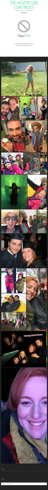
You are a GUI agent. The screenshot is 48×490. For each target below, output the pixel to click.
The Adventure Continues (24, 4)
